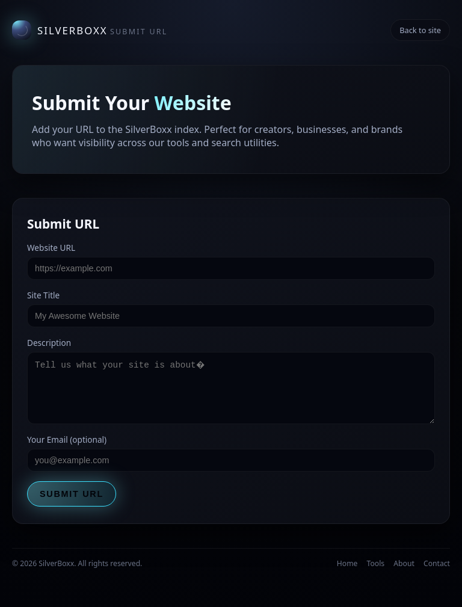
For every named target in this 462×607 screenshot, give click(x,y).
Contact (437, 563)
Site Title (43, 295)
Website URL (51, 247)
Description (49, 342)
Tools (376, 563)
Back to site (420, 30)
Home (347, 563)
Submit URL (71, 494)
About (403, 563)
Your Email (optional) (66, 439)
